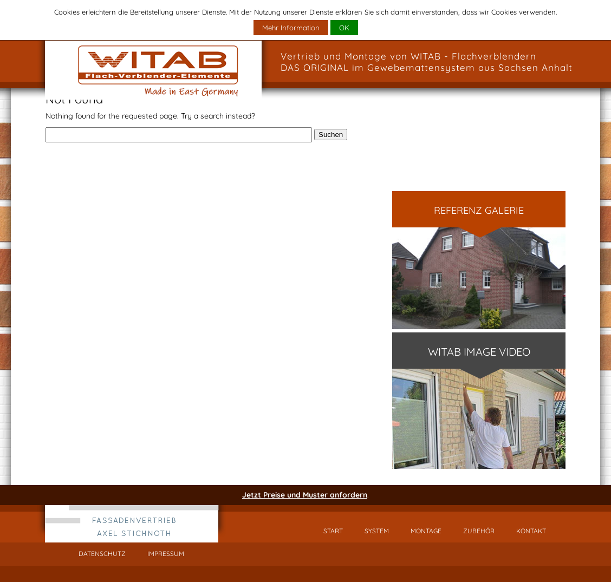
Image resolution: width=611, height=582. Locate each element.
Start (333, 531)
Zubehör (479, 531)
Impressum (165, 554)
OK (344, 27)
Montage (426, 531)
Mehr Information (291, 27)
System (377, 531)
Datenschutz (102, 554)
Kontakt (531, 531)
